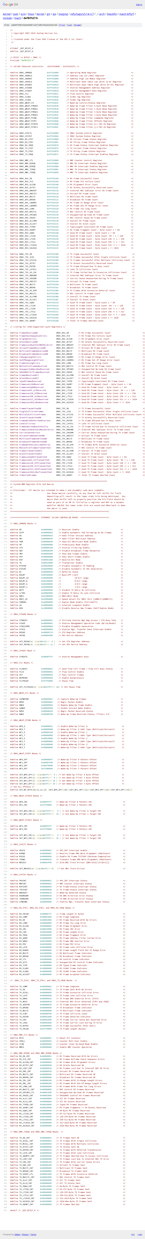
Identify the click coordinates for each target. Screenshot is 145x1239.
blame (77, 25)
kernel (7, 14)
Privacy (25, 1234)
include (7, 18)
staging (63, 14)
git (48, 14)
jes (54, 14)
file (62, 25)
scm (23, 14)
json (140, 1234)
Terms (33, 1234)
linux (31, 14)
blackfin (112, 14)
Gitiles (17, 1234)
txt (133, 1234)
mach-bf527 (126, 14)
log (69, 25)
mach (17, 18)
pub (15, 14)
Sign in (139, 4)
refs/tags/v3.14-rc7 (82, 14)
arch (102, 14)
